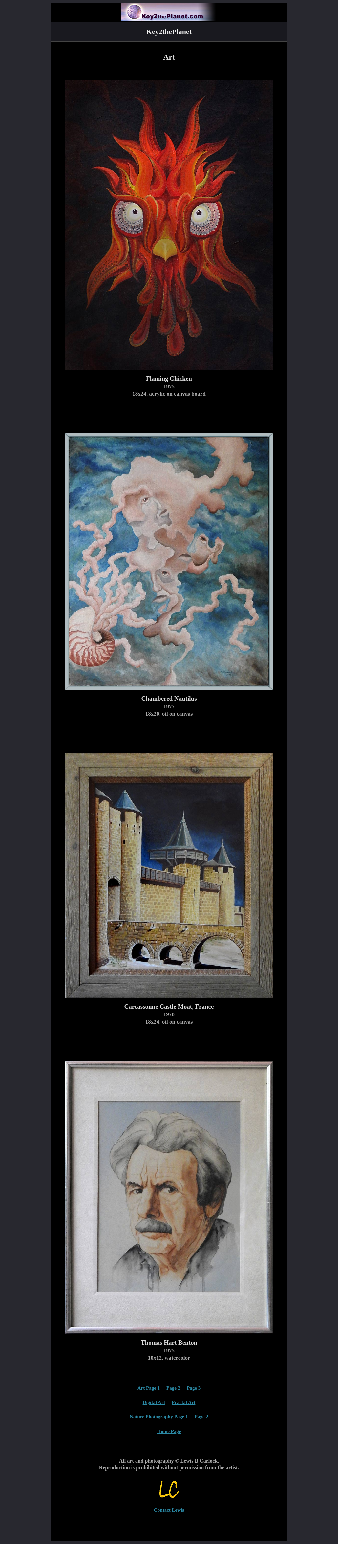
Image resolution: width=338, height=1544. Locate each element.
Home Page (169, 1431)
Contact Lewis (169, 1510)
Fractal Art (183, 1402)
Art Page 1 (148, 1388)
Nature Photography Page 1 (159, 1416)
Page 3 (194, 1388)
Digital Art (154, 1402)
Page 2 (173, 1388)
